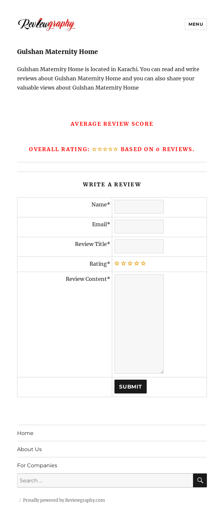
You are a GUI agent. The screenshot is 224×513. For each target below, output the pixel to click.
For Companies (37, 465)
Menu (195, 24)
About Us (29, 449)
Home (25, 433)
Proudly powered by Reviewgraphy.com (64, 500)
